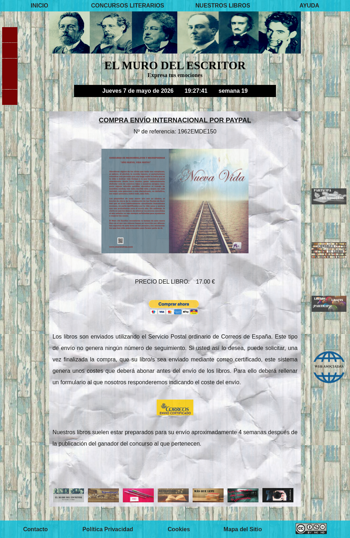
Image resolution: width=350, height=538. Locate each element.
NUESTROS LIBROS (222, 5)
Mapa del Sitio (243, 529)
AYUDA (309, 5)
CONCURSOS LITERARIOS (127, 5)
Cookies (179, 529)
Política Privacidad (108, 529)
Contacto (35, 529)
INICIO (39, 5)
